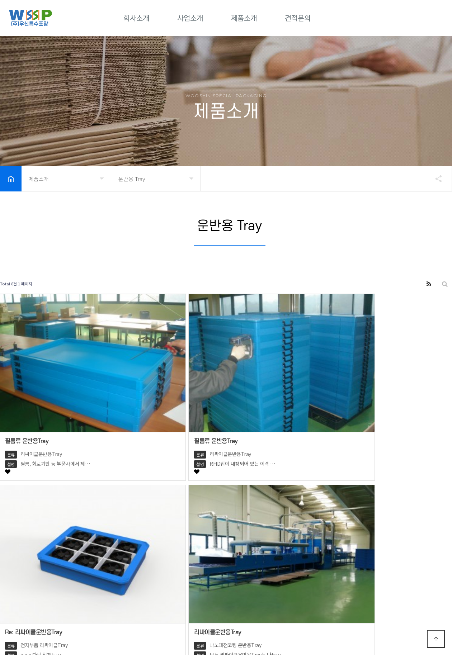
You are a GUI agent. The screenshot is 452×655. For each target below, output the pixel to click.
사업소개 (190, 18)
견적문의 (298, 18)
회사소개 (136, 18)
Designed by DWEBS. (176, 633)
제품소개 (244, 18)
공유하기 (435, 178)
